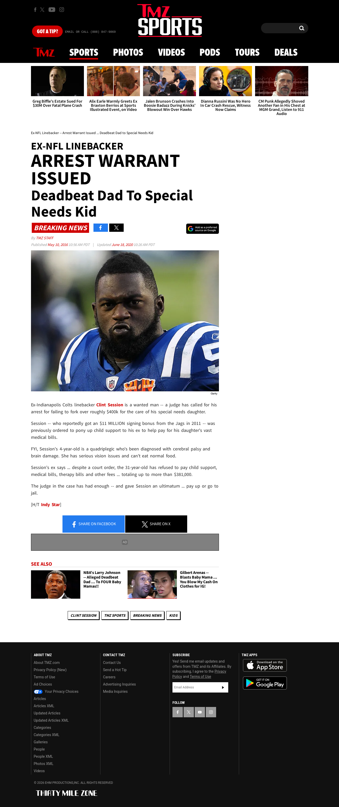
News (44, 52)
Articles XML (44, 706)
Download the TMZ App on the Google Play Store (265, 683)
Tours (247, 53)
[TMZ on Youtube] (51, 9)
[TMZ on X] (43, 9)
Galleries (41, 742)
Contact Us (112, 663)
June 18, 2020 (122, 244)
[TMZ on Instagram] (61, 9)
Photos (128, 53)
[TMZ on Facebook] (35, 9)
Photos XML (43, 764)
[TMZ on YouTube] (200, 712)
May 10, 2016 (58, 244)
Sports (83, 53)
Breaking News (147, 615)
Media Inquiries (115, 691)
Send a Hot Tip (115, 670)
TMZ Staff (44, 237)
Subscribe (223, 687)
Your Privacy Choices (56, 691)
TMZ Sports (114, 615)
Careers (109, 677)
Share (93, 524)
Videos (171, 53)
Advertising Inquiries (119, 684)
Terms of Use (44, 677)
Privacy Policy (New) (50, 670)
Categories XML (46, 735)
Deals (285, 53)
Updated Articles (47, 713)
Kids (173, 615)
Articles (40, 699)
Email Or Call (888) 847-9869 (90, 32)
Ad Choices (43, 684)
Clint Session (83, 615)
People (39, 749)
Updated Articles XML (51, 720)
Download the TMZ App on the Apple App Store (265, 665)
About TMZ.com (47, 663)
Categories (42, 728)
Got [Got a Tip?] (47, 31)
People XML (43, 756)
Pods (210, 53)
